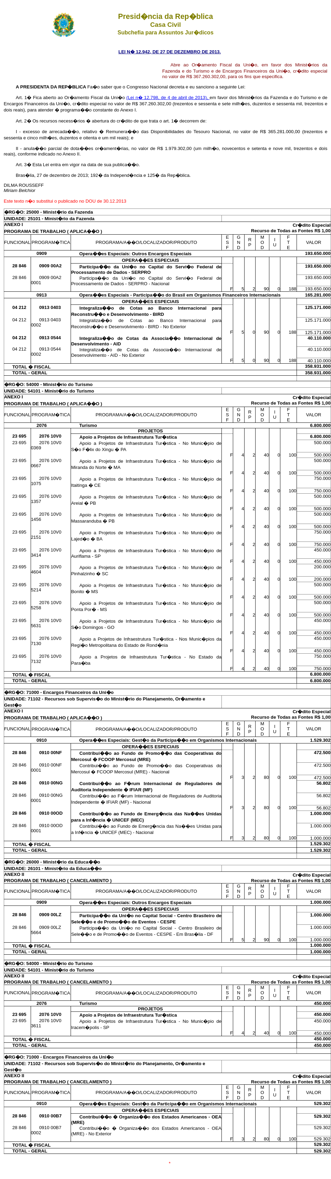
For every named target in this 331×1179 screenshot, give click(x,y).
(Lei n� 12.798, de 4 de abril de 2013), (168, 97)
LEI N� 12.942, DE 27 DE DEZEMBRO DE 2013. (169, 51)
